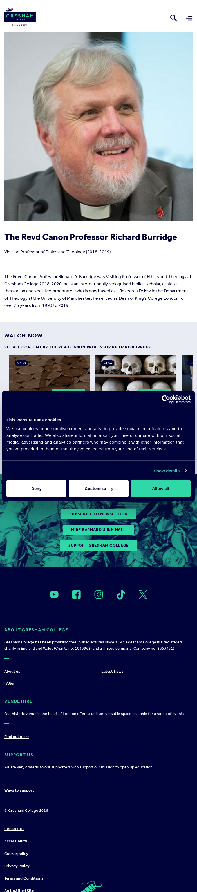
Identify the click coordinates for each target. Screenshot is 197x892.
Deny (36, 488)
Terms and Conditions (23, 878)
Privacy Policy (17, 866)
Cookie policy (16, 853)
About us (12, 671)
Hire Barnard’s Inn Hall (98, 529)
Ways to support (19, 790)
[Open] (54, 594)
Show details (167, 470)
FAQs (9, 683)
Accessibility (15, 841)
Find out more (16, 736)
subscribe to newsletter (98, 513)
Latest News (112, 671)
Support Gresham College (98, 545)
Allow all (160, 488)
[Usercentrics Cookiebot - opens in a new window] (166, 399)
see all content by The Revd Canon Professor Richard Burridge (78, 347)
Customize (99, 488)
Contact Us (14, 828)
